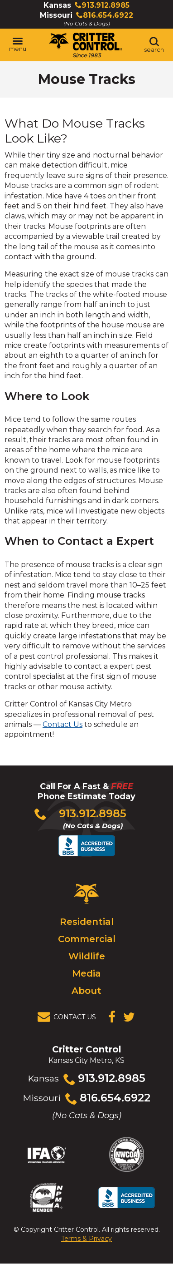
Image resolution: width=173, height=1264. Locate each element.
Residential (87, 921)
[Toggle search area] (154, 45)
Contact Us (62, 724)
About (86, 990)
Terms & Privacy (86, 1238)
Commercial (86, 938)
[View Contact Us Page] (69, 1017)
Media (86, 973)
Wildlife (86, 956)
